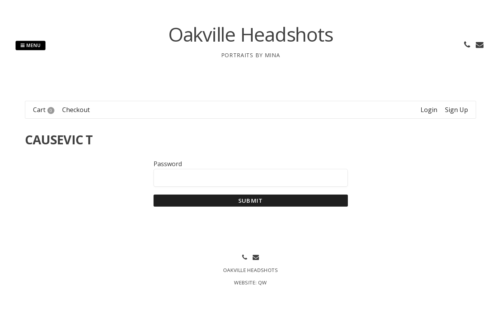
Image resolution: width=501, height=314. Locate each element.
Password (168, 164)
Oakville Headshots (250, 34)
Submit (250, 200)
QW (262, 282)
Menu (30, 45)
